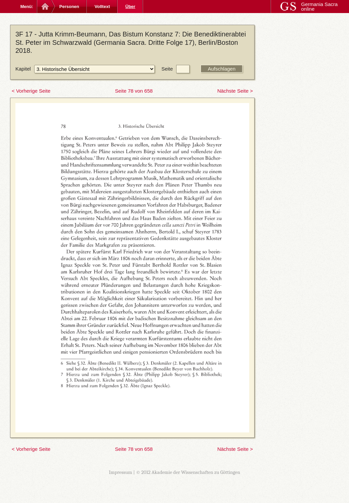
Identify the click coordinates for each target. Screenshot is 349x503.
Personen (69, 6)
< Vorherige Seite (31, 91)
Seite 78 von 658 (134, 91)
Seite (167, 69)
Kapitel (23, 69)
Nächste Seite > (235, 91)
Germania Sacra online (319, 6)
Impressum (120, 472)
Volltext (102, 6)
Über (130, 6)
